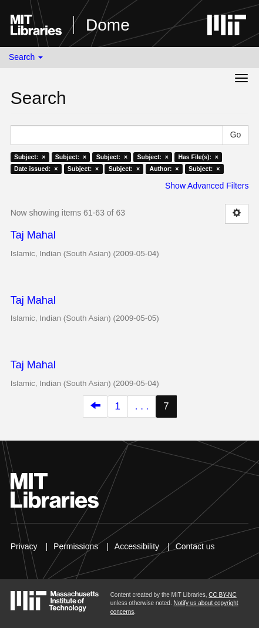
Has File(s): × (198, 156)
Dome (108, 25)
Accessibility (137, 546)
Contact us (195, 546)
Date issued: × (36, 168)
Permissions (75, 546)
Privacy (24, 546)
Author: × (164, 168)
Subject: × (29, 156)
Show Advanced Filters (206, 185)
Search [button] (26, 57)
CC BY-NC (222, 595)
